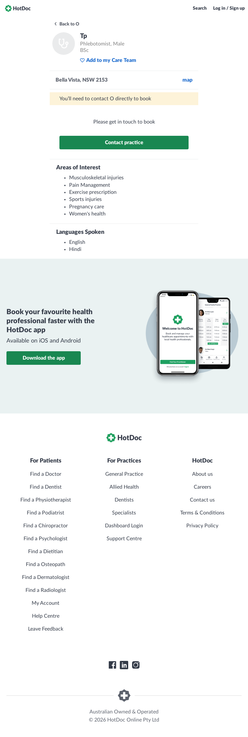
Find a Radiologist (46, 590)
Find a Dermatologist (45, 577)
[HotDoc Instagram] (135, 665)
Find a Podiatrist (45, 512)
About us (202, 474)
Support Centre (124, 538)
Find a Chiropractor (45, 525)
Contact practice (124, 142)
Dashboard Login (124, 525)
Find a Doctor (45, 474)
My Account (45, 603)
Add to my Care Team (108, 60)
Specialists (124, 512)
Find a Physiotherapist (45, 500)
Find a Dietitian (45, 551)
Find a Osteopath (45, 564)
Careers (202, 487)
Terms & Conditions (202, 512)
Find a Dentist (46, 487)
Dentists (124, 500)
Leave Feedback (45, 629)
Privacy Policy (202, 525)
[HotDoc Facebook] (112, 665)
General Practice (124, 474)
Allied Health (124, 487)
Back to (66, 24)
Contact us (202, 500)
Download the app (44, 358)
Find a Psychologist (45, 538)
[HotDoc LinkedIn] (124, 665)
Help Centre (45, 616)
